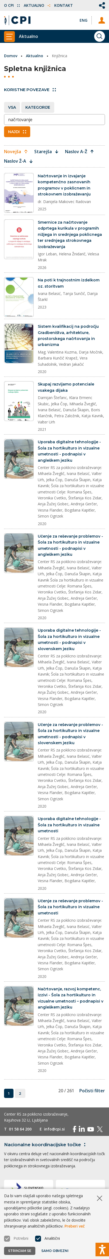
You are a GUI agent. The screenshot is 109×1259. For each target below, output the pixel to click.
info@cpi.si (54, 1129)
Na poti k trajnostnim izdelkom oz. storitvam (69, 283)
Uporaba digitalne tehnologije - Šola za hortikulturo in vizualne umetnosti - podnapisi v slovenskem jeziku (69, 639)
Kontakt (63, 5)
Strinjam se (19, 1251)
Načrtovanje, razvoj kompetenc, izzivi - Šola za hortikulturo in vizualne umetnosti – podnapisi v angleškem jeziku (70, 998)
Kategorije (37, 107)
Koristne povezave (30, 89)
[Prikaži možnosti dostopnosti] (102, 1249)
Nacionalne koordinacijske (45, 1144)
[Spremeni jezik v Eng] (83, 20)
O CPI (12, 5)
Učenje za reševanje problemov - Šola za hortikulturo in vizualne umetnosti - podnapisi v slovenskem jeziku (70, 733)
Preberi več (74, 1226)
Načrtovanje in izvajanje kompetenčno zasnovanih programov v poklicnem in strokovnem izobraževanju (64, 185)
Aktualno (37, 5)
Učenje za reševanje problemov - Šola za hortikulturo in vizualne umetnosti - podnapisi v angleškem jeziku (70, 545)
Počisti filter (92, 1091)
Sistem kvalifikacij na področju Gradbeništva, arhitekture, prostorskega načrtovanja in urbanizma (68, 335)
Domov (10, 55)
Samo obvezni (55, 1251)
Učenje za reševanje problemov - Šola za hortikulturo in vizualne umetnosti (70, 907)
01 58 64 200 (20, 1129)
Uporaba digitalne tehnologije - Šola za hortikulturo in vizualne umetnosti (69, 824)
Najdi (17, 131)
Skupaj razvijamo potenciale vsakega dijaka (66, 387)
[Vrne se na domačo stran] (17, 20)
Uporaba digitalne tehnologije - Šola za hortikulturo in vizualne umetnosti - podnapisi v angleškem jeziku (69, 451)
